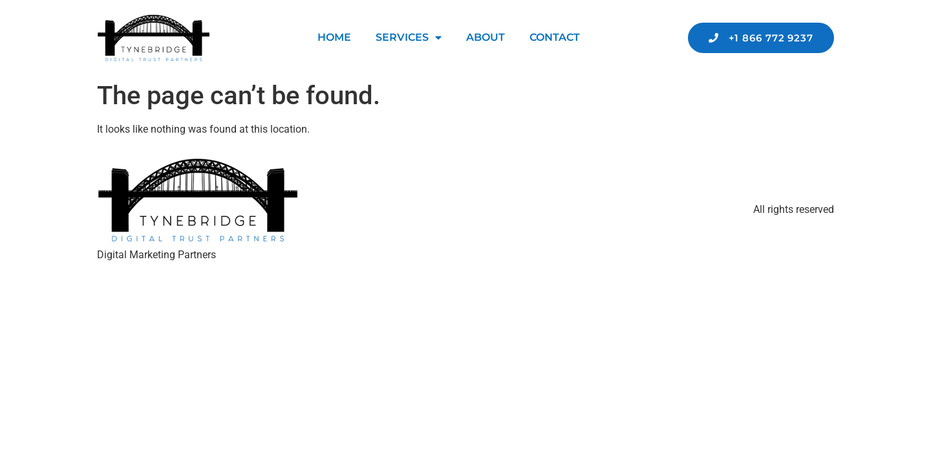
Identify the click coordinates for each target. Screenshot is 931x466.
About (485, 37)
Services (409, 38)
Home (334, 37)
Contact (555, 37)
